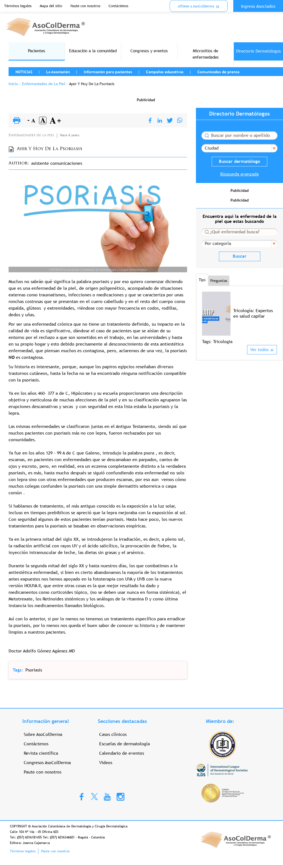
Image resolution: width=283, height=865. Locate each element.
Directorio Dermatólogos (258, 51)
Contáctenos (118, 6)
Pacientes (36, 50)
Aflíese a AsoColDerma (196, 6)
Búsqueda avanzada (239, 174)
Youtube (107, 796)
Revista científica (41, 753)
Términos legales (18, 6)
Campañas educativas (165, 72)
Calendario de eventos (121, 753)
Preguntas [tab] (218, 280)
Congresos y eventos (149, 50)
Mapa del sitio (51, 6)
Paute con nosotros (85, 6)
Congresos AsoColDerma (47, 762)
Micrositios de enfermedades (206, 53)
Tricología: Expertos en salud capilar (253, 313)
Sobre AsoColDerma (43, 734)
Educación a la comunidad (93, 50)
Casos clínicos (113, 734)
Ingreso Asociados (258, 6)
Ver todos (259, 349)
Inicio (13, 84)
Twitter (94, 796)
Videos (105, 762)
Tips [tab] (202, 280)
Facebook (81, 796)
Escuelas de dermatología (124, 743)
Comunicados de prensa (218, 72)
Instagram (120, 796)
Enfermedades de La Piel (43, 84)
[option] (239, 318)
